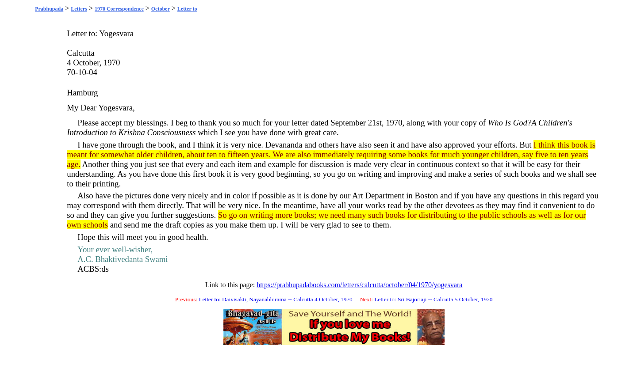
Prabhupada (49, 9)
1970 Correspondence (119, 9)
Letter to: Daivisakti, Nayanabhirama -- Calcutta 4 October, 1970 (275, 299)
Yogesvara (116, 33)
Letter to (187, 9)
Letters (79, 9)
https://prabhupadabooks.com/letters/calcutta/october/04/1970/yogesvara (359, 284)
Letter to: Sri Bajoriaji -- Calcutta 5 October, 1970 (433, 299)
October (160, 9)
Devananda (284, 144)
